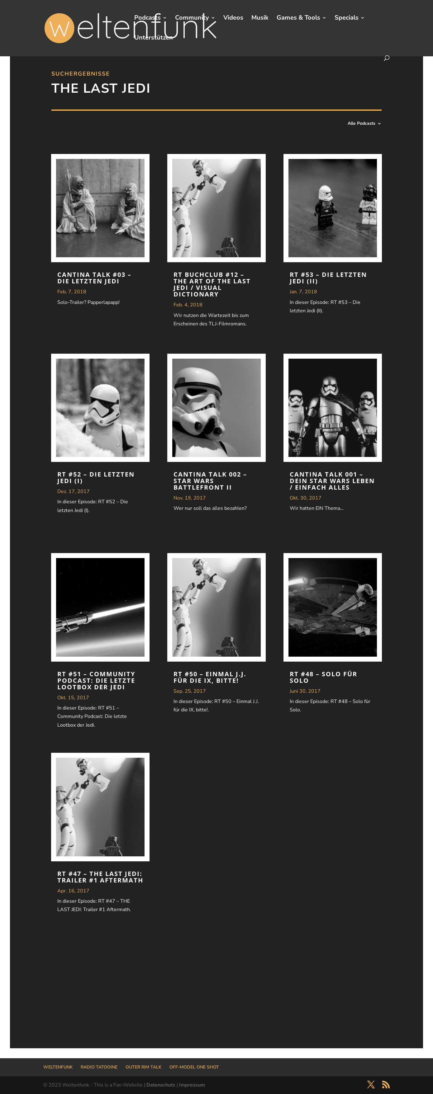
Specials (347, 19)
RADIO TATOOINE (99, 1067)
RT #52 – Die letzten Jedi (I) (96, 477)
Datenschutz (160, 1085)
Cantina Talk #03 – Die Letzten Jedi (94, 277)
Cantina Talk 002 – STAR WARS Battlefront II (210, 480)
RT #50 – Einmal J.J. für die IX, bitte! (210, 677)
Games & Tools (298, 19)
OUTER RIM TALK (143, 1067)
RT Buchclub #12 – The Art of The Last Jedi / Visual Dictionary (212, 284)
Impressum (192, 1085)
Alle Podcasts (361, 123)
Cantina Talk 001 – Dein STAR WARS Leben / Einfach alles (332, 480)
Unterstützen (153, 38)
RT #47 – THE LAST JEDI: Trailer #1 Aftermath (100, 876)
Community (192, 19)
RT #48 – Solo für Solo (323, 677)
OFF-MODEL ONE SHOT (194, 1067)
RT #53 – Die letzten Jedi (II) (328, 277)
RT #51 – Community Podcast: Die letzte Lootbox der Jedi (96, 680)
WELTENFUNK (58, 1067)
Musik (260, 19)
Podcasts (147, 19)
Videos (233, 19)
